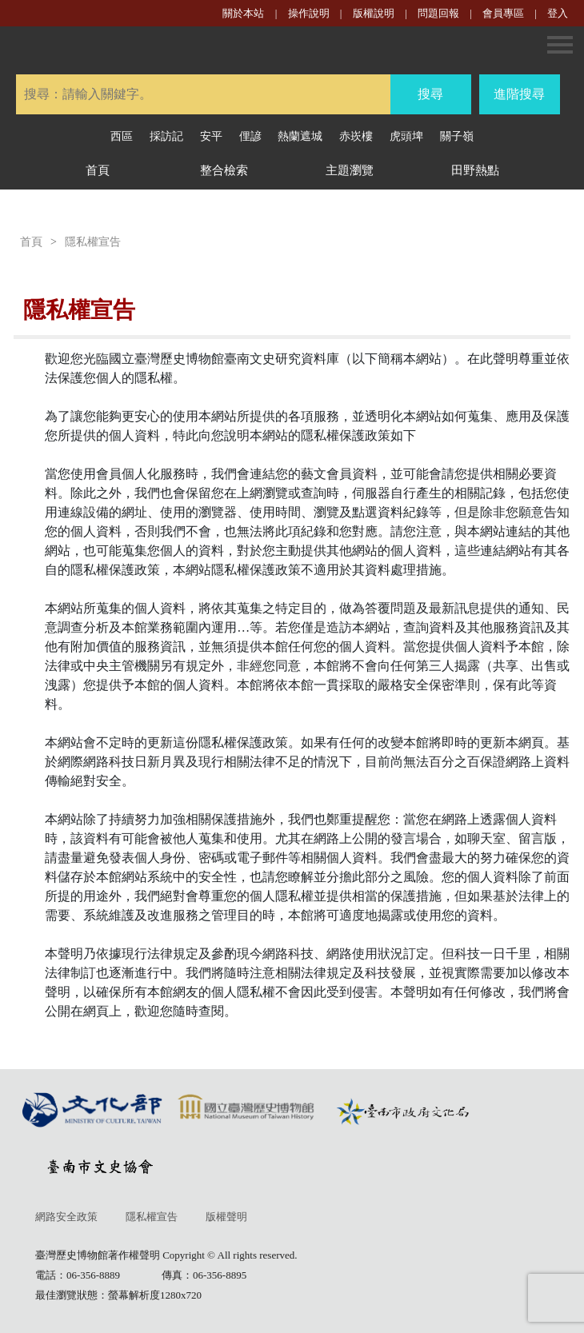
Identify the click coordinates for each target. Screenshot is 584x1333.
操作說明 (309, 13)
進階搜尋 (519, 94)
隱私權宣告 (93, 242)
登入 (557, 13)
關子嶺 (457, 136)
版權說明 (375, 13)
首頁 (98, 170)
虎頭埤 (406, 136)
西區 (121, 136)
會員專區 (503, 13)
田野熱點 (475, 170)
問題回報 (438, 13)
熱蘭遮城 (300, 136)
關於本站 (243, 13)
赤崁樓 (356, 136)
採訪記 (166, 136)
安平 (211, 136)
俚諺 (250, 136)
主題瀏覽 (350, 170)
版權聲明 (226, 1217)
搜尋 (430, 94)
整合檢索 (224, 170)
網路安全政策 (66, 1217)
